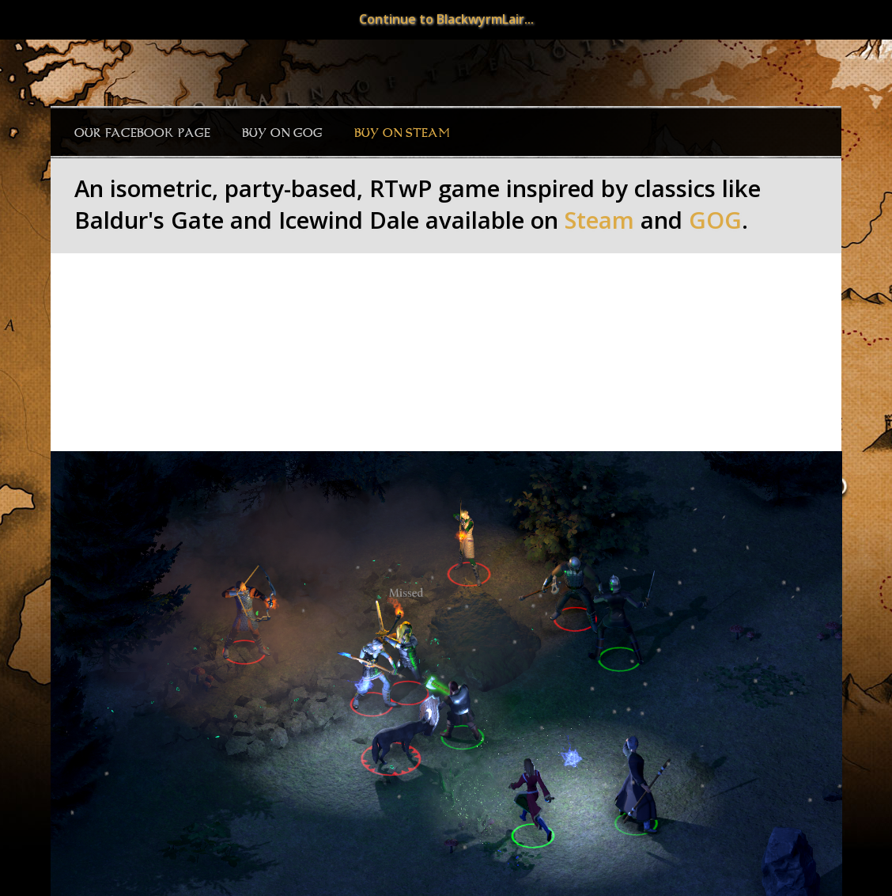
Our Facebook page (142, 133)
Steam (599, 220)
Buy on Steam (402, 133)
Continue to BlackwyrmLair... (446, 19)
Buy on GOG (282, 133)
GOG (715, 220)
